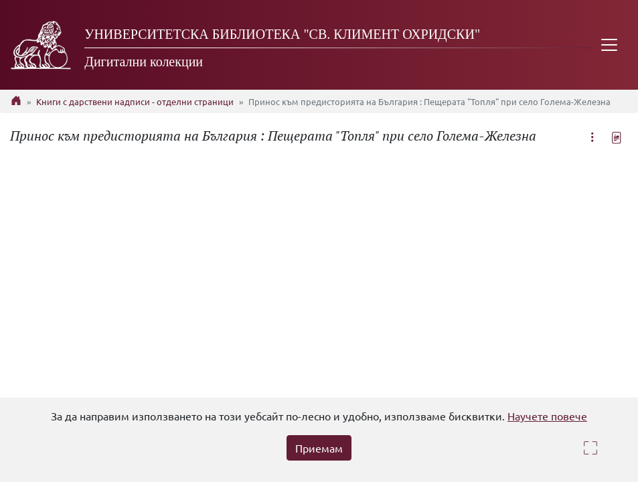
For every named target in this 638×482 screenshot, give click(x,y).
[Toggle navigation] (609, 45)
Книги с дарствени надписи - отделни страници (135, 101)
